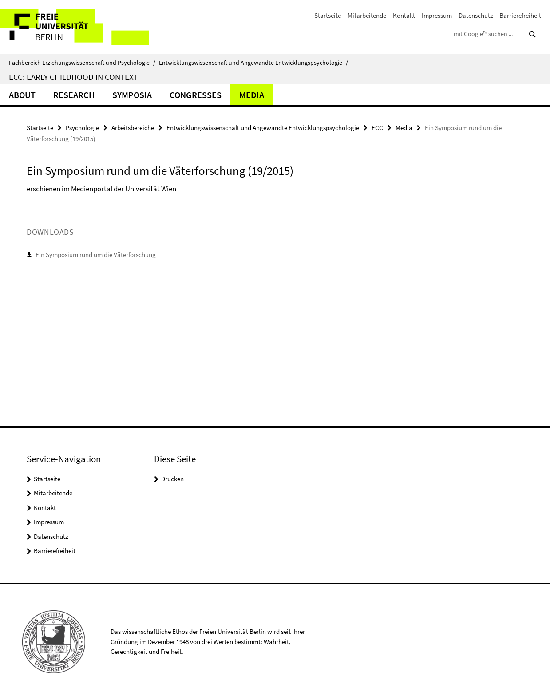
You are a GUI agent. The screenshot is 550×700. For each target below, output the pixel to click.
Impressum (437, 15)
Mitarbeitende (367, 15)
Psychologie (82, 127)
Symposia (132, 94)
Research (74, 94)
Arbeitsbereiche (132, 127)
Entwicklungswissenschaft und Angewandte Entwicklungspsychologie (253, 62)
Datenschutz (476, 15)
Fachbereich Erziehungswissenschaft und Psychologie (82, 62)
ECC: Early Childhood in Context (73, 76)
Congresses (196, 94)
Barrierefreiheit (520, 15)
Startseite (327, 15)
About (22, 94)
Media (251, 94)
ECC (377, 127)
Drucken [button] (172, 479)
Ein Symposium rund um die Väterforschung (96, 254)
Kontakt (404, 15)
